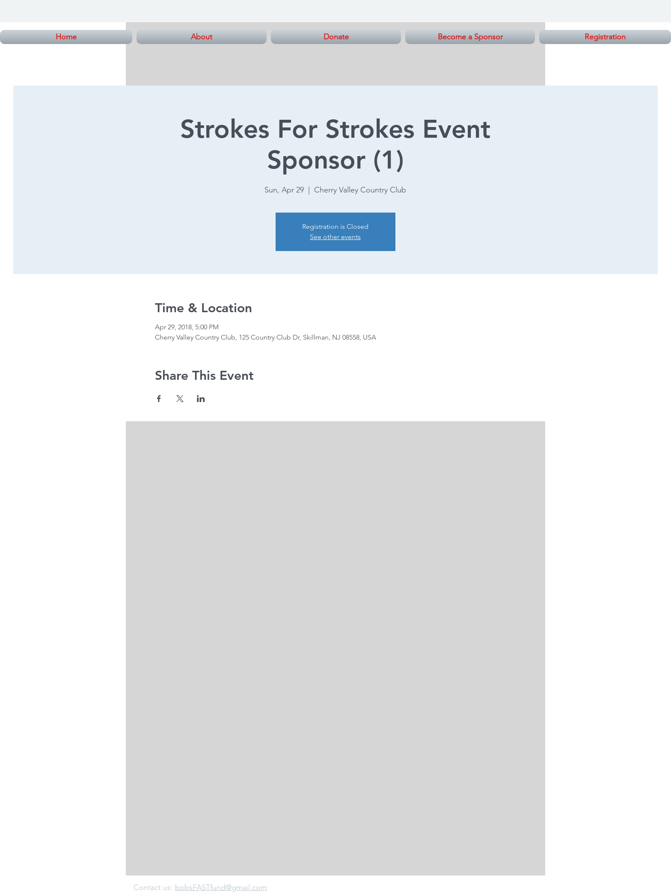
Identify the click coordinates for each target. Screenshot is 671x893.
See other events (335, 237)
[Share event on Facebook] (159, 398)
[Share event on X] (180, 398)
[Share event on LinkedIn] (201, 398)
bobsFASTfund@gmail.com (221, 887)
